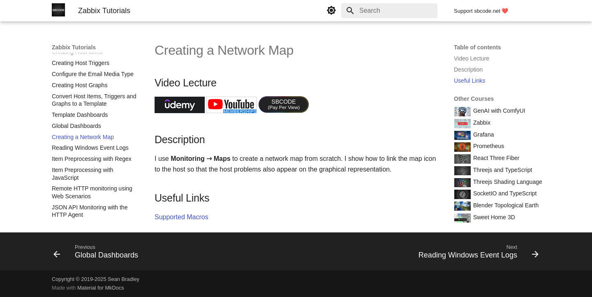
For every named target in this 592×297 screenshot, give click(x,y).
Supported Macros (181, 216)
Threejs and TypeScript (502, 170)
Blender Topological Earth (505, 205)
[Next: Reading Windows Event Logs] (476, 253)
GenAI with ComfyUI (498, 110)
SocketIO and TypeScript (504, 193)
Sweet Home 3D (493, 217)
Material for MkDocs (100, 288)
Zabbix (481, 122)
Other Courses (474, 98)
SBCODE (284, 104)
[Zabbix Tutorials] (58, 11)
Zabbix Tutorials (74, 47)
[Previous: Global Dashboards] (98, 253)
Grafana (483, 134)
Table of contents (477, 47)
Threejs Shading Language (507, 182)
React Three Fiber (495, 158)
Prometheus (488, 146)
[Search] (389, 10)
